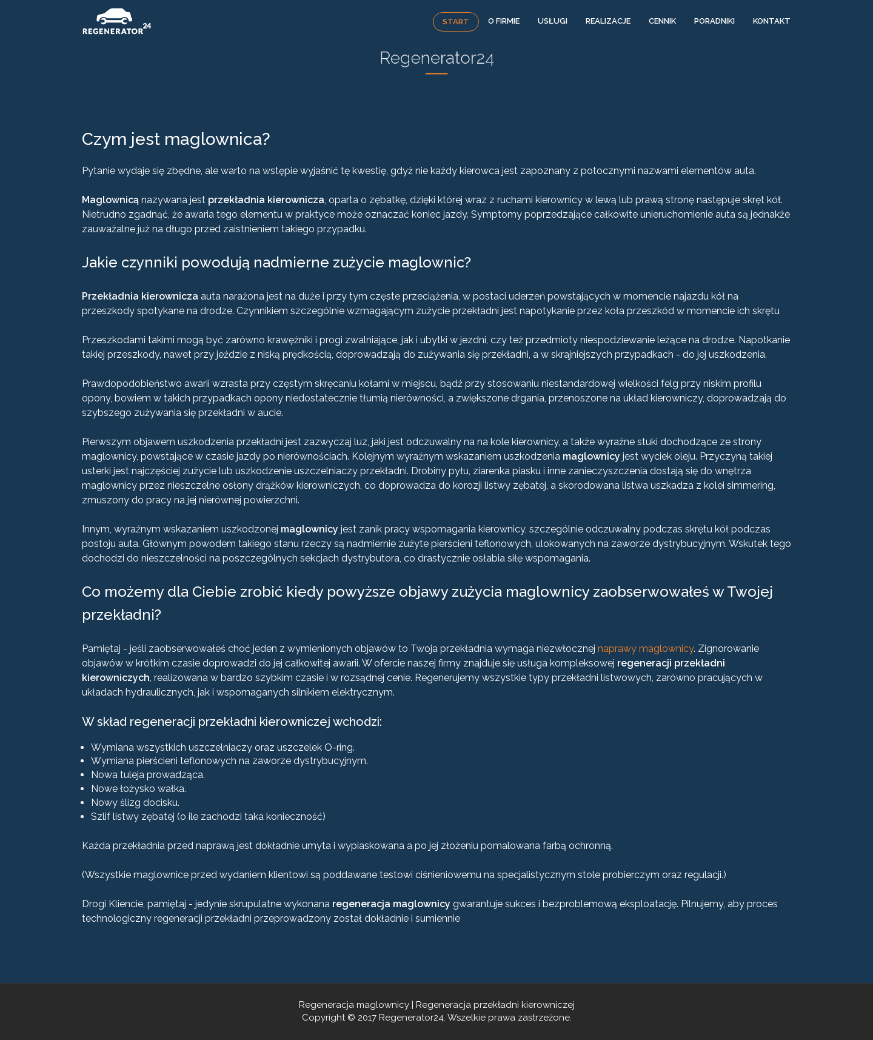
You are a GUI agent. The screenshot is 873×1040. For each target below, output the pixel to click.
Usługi (552, 20)
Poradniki (714, 20)
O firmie (504, 20)
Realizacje (608, 20)
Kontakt (772, 20)
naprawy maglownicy (646, 648)
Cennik (662, 20)
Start (456, 21)
